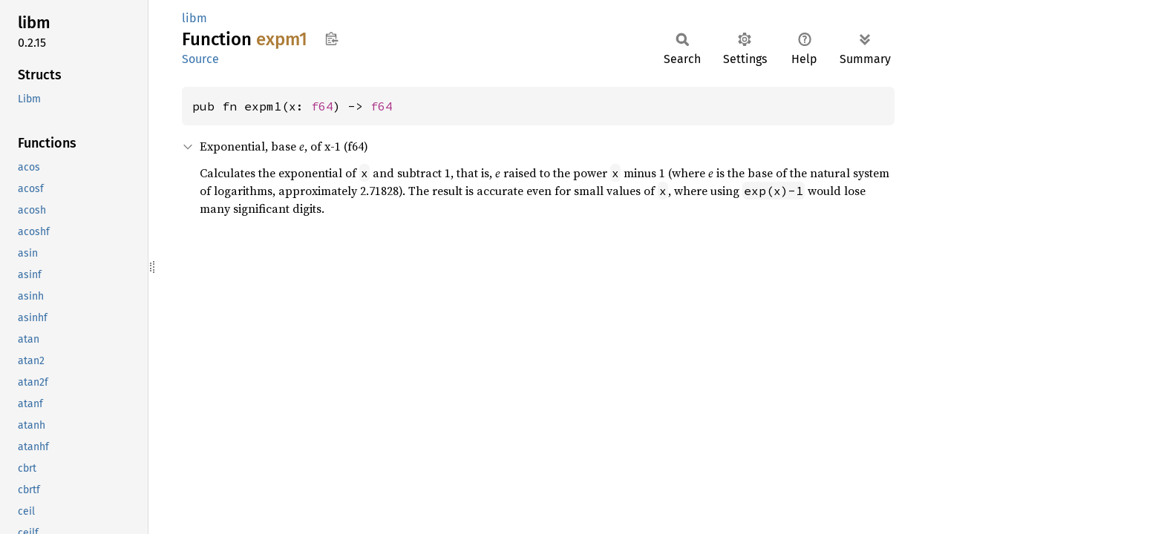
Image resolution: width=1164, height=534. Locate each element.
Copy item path (331, 38)
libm (194, 18)
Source (200, 59)
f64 (322, 106)
